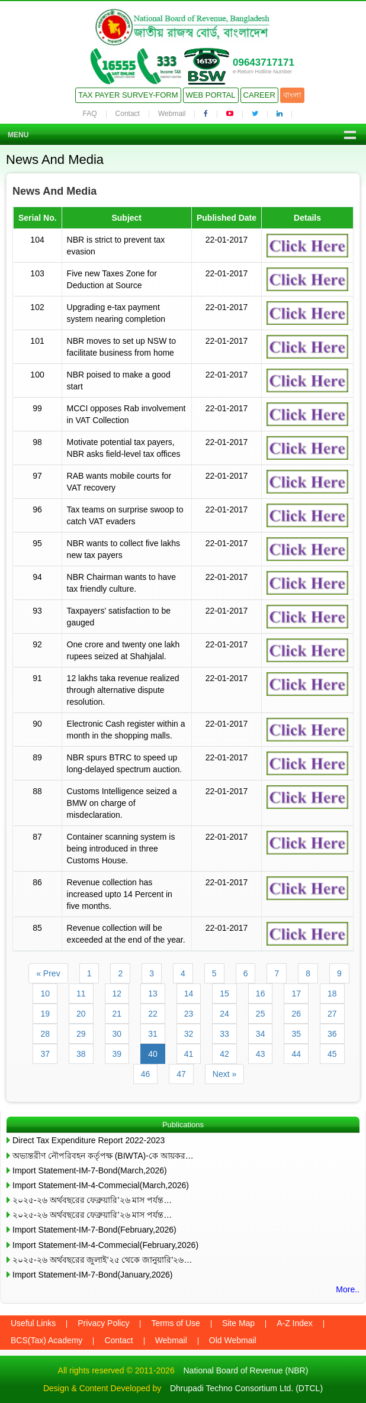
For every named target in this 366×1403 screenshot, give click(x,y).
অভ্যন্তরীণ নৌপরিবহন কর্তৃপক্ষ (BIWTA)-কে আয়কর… (103, 1155)
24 (224, 1013)
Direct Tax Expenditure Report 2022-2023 (88, 1140)
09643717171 (263, 62)
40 (153, 1054)
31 (153, 1033)
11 (81, 993)
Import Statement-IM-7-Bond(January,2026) (92, 1274)
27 (332, 1013)
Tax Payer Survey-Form (128, 95)
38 (81, 1054)
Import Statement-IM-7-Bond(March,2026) (89, 1170)
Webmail (171, 113)
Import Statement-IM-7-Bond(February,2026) (94, 1229)
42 (224, 1054)
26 (296, 1013)
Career (259, 95)
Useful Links (33, 1323)
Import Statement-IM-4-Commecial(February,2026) (105, 1245)
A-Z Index (295, 1323)
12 (117, 993)
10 (45, 993)
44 (296, 1054)
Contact (127, 113)
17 (296, 993)
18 (332, 993)
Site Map (238, 1323)
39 (117, 1054)
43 (260, 1054)
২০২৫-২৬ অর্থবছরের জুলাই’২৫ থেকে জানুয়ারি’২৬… (102, 1260)
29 (81, 1033)
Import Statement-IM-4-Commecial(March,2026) (100, 1185)
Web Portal (211, 95)
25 (260, 1013)
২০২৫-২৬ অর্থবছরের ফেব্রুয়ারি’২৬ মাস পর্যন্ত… (92, 1200)
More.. (347, 1289)
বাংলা (292, 95)
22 (153, 1013)
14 (189, 993)
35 (296, 1033)
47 (181, 1074)
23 (189, 1013)
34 (260, 1033)
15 (224, 993)
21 (117, 1013)
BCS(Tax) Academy (46, 1340)
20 (81, 1013)
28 (45, 1033)
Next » (224, 1074)
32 (189, 1033)
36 (332, 1033)
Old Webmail (232, 1340)
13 (153, 993)
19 (45, 1013)
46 (145, 1074)
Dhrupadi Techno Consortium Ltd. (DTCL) (246, 1388)
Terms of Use (175, 1323)
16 (260, 993)
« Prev (48, 973)
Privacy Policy (103, 1323)
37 (45, 1054)
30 (117, 1033)
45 (332, 1054)
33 (224, 1033)
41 (189, 1054)
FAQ (90, 113)
